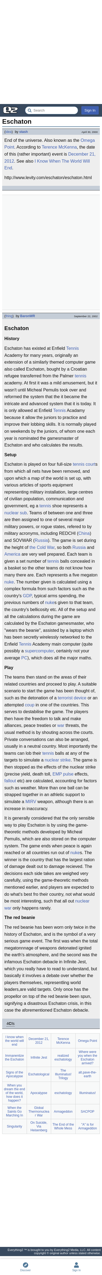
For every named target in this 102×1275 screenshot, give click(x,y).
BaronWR (27, 316)
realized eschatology (63, 1057)
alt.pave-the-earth (87, 1074)
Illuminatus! (87, 1093)
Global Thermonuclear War (38, 1111)
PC (24, 658)
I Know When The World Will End (47, 164)
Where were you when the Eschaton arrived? (87, 1057)
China (84, 533)
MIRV (30, 801)
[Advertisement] (51, 52)
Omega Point (87, 1041)
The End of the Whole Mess (63, 1126)
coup (30, 705)
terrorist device (72, 698)
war (60, 725)
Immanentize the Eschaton (14, 1057)
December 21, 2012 (39, 1041)
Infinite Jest (38, 1057)
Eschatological (38, 1074)
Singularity (14, 1126)
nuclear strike (58, 760)
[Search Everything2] (51, 110)
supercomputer (39, 651)
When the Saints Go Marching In (14, 1111)
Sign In (90, 110)
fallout (10, 781)
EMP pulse (62, 774)
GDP (27, 595)
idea (8, 132)
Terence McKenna (59, 147)
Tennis (72, 348)
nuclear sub (15, 513)
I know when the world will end (14, 1040)
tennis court (84, 464)
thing (9, 316)
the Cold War (42, 547)
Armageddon (63, 1111)
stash (23, 132)
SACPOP (87, 1111)
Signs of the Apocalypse (14, 1074)
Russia (41, 540)
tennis (80, 376)
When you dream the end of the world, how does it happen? (14, 1092)
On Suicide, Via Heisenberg (38, 1126)
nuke (9, 582)
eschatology (63, 1093)
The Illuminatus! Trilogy (63, 1074)
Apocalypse (38, 1093)
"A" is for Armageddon (87, 1126)
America (12, 554)
